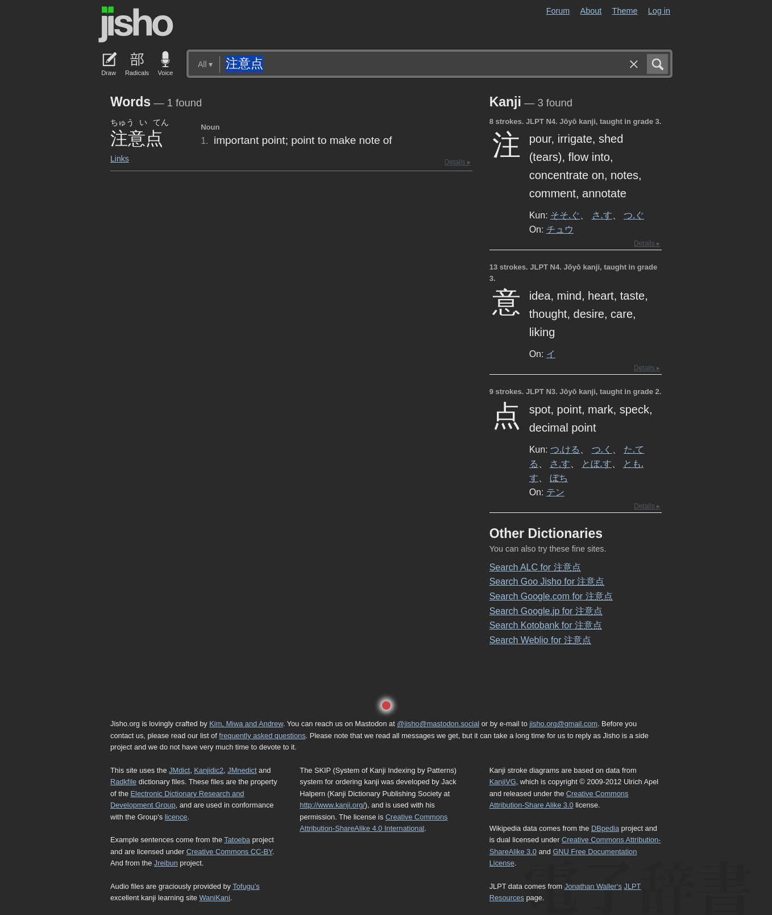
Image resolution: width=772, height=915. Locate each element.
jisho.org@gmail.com (563, 723)
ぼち (559, 477)
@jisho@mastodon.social (438, 723)
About (591, 10)
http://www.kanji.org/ (332, 805)
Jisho (135, 24)
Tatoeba (237, 839)
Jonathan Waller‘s (593, 886)
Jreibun (166, 863)
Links (119, 158)
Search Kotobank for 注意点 (545, 625)
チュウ (560, 229)
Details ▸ (458, 162)
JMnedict (241, 770)
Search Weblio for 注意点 (540, 640)
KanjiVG (502, 781)
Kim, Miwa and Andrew (246, 723)
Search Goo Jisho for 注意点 (547, 581)
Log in (659, 10)
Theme (625, 10)
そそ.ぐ (565, 215)
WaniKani (215, 897)
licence (176, 817)
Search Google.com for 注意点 (551, 596)
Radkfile (123, 781)
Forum (558, 10)
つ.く (602, 449)
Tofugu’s (246, 886)
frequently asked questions (262, 735)
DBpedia (605, 828)
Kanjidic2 (208, 770)
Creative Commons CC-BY (229, 851)
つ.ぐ (634, 215)
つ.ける (565, 449)
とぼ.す (596, 463)
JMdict (179, 770)
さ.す (602, 215)
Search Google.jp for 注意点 (546, 611)
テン (555, 492)
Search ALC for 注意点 (535, 567)
